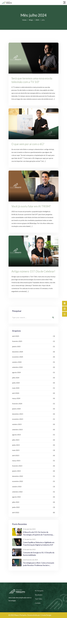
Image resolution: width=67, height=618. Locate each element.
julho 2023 (15, 440)
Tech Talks (38, 599)
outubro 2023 (16, 424)
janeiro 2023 (16, 471)
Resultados (38, 595)
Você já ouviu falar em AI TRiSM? (31, 206)
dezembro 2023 (17, 414)
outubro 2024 (16, 362)
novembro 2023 (17, 419)
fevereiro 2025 (17, 341)
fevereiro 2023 (17, 466)
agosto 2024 (16, 372)
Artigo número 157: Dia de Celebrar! (33, 271)
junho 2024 (16, 383)
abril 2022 (15, 512)
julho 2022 (15, 502)
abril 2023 (15, 455)
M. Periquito (39, 591)
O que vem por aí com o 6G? (27, 144)
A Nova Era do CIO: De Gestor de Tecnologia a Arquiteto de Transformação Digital (39, 534)
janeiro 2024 (16, 409)
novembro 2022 (17, 481)
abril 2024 (15, 393)
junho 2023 (16, 445)
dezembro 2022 (17, 476)
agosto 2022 (16, 497)
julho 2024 (15, 378)
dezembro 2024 (17, 352)
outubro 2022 (16, 486)
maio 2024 (15, 388)
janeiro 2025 (16, 346)
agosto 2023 (16, 435)
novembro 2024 (17, 357)
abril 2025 (15, 336)
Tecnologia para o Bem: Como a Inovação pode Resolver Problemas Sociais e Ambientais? (38, 565)
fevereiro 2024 (17, 403)
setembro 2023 (17, 429)
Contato (38, 603)
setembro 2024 (17, 367)
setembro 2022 (17, 492)
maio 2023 (15, 450)
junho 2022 (16, 507)
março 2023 (16, 460)
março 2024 (16, 398)
